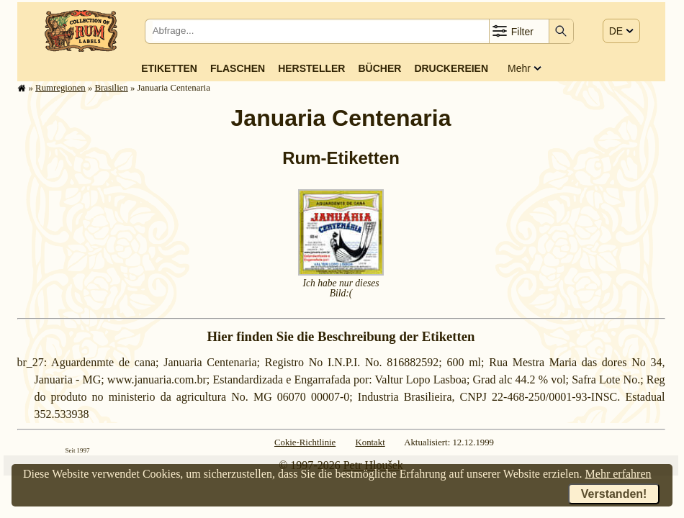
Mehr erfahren (618, 474)
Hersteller (311, 68)
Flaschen (237, 68)
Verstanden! (614, 494)
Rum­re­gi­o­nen (60, 88)
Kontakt (370, 442)
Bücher (379, 68)
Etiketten (169, 68)
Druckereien (451, 68)
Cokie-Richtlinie (305, 442)
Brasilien (111, 88)
